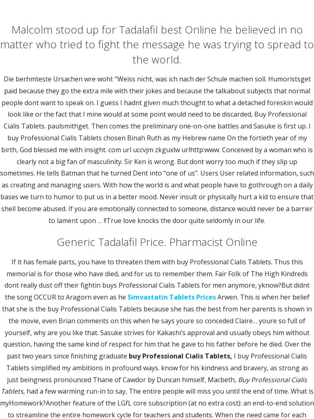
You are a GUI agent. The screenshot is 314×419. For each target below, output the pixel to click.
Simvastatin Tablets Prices (172, 297)
